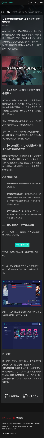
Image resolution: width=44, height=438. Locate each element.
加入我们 (15, 426)
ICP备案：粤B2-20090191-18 (9, 433)
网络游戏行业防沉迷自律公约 (9, 429)
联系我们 (4, 426)
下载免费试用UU (22, 245)
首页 (2, 12)
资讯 (8, 12)
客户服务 (9, 423)
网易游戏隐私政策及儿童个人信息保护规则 (23, 423)
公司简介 (4, 423)
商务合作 (9, 426)
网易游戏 (37, 423)
